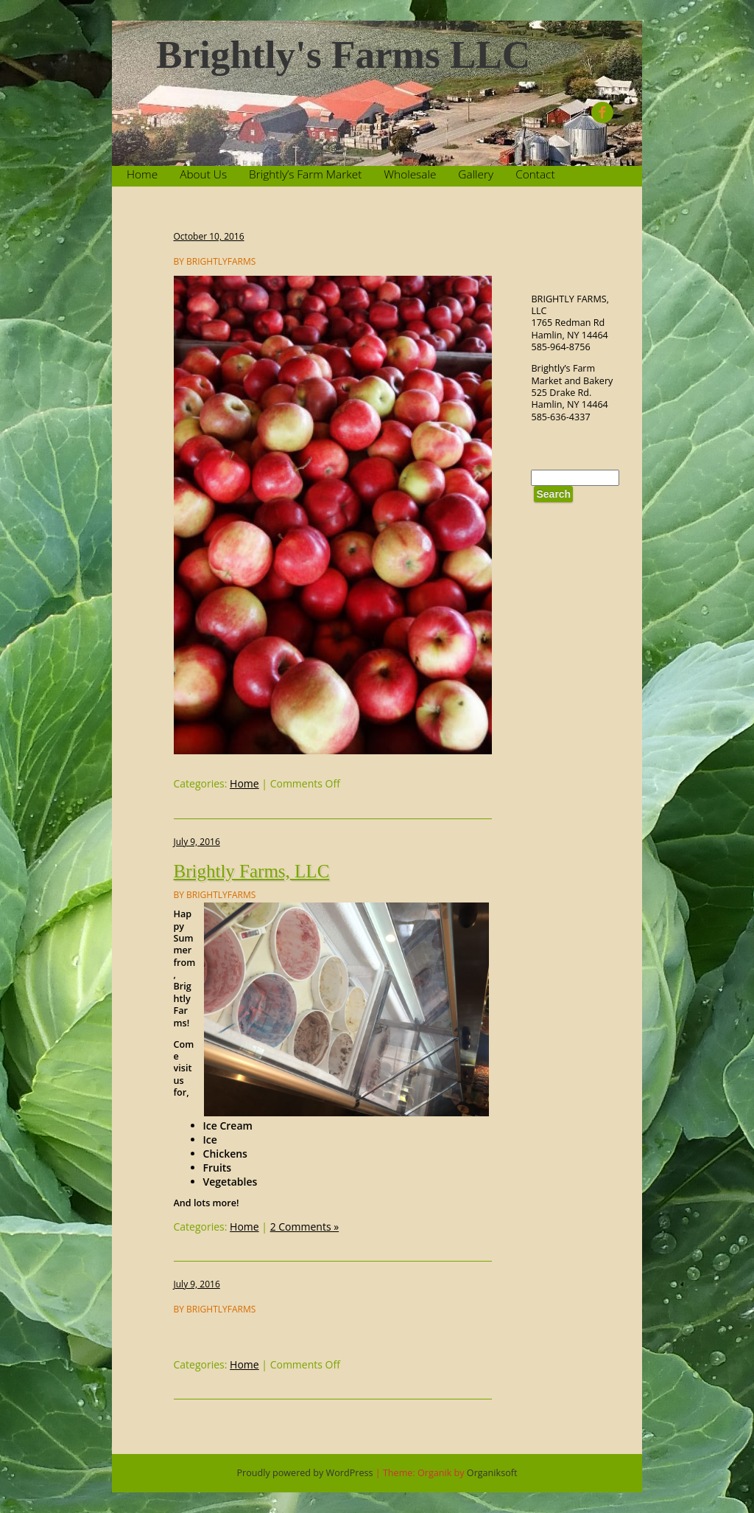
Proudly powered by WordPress (305, 1473)
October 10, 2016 (209, 236)
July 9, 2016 (197, 841)
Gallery (475, 174)
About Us (203, 174)
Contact (534, 174)
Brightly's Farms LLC (343, 55)
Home (142, 174)
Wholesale (410, 174)
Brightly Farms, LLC (252, 871)
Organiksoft (492, 1473)
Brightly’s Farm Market (305, 174)
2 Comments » (304, 1227)
